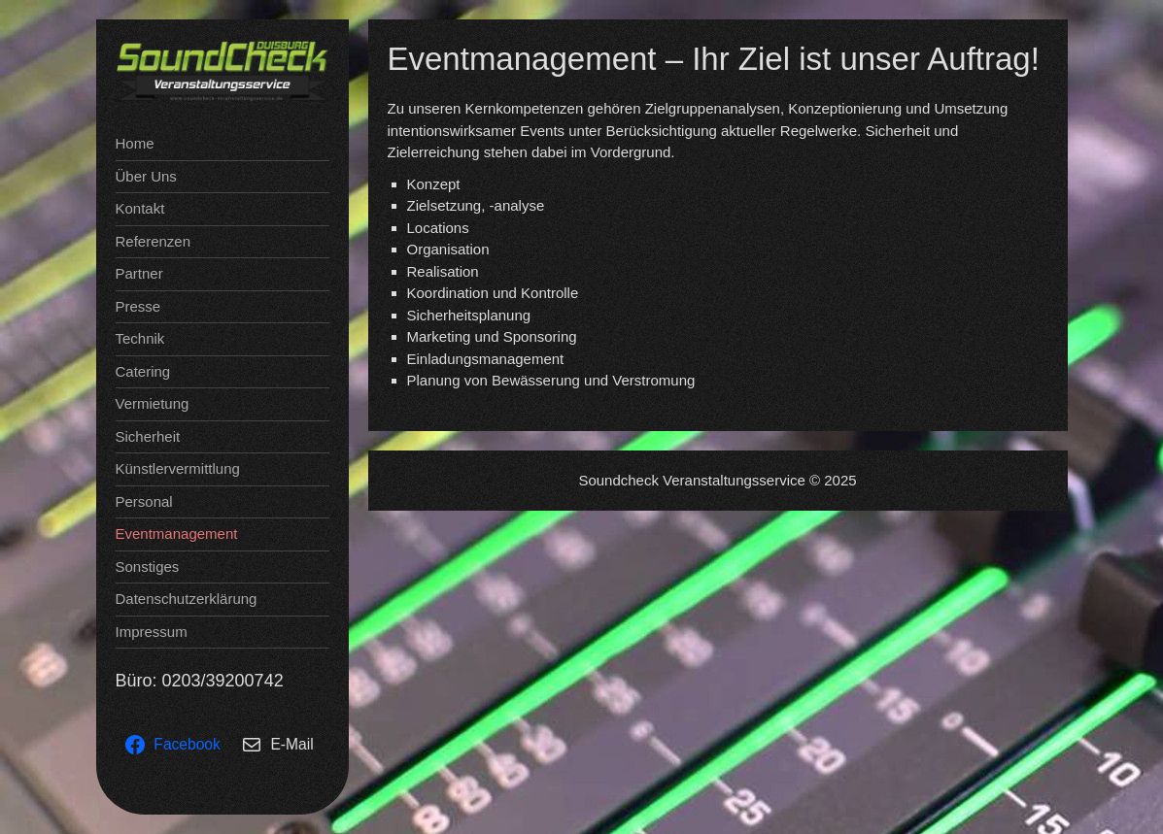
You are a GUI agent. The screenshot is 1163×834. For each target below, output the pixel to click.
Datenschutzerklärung (186, 598)
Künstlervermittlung (178, 468)
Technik (140, 338)
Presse (138, 306)
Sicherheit (148, 436)
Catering (143, 371)
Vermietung (152, 403)
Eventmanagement (177, 533)
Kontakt (140, 208)
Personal (144, 501)
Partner (139, 273)
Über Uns (146, 176)
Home (135, 143)
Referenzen (153, 241)
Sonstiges (148, 566)
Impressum (152, 631)
